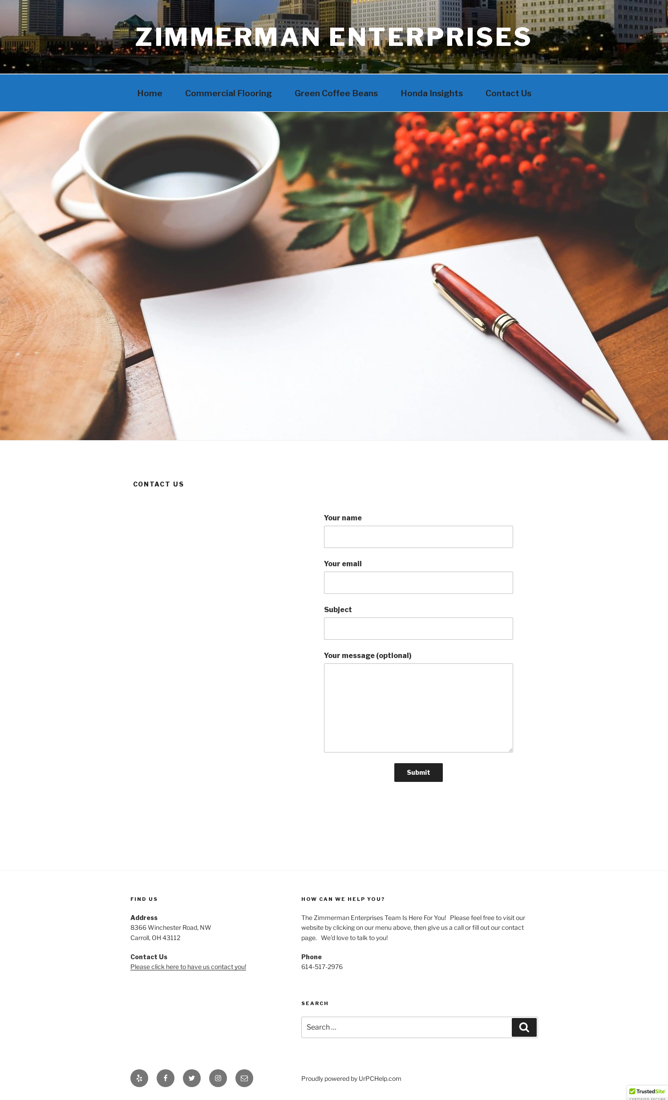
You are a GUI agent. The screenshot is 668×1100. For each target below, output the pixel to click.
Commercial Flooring (228, 93)
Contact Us (508, 93)
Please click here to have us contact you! (188, 966)
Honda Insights (432, 93)
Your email (418, 577)
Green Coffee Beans (336, 93)
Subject (418, 622)
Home (149, 93)
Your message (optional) (418, 701)
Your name (418, 531)
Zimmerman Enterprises (334, 37)
